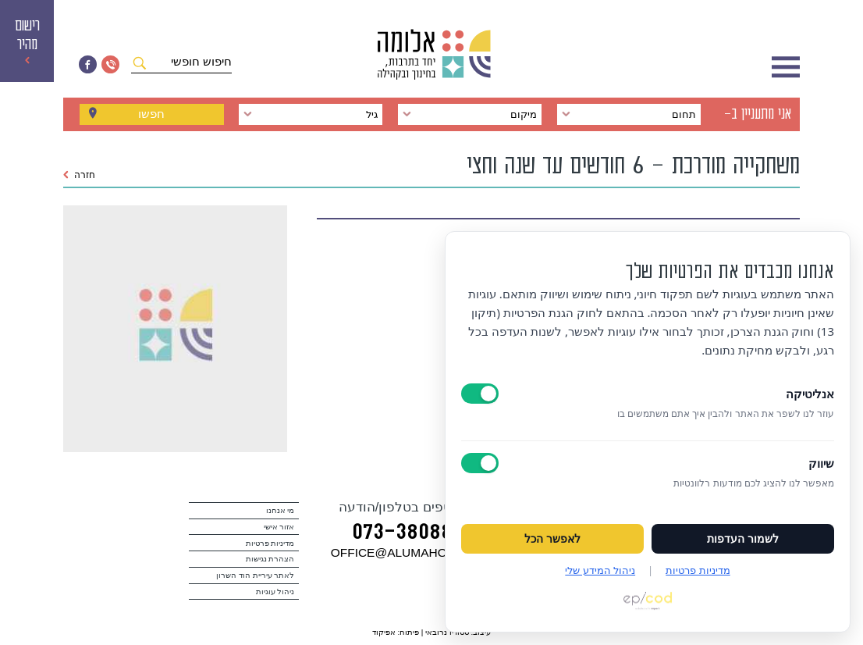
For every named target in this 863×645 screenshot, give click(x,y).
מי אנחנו (280, 510)
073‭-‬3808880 (414, 534)
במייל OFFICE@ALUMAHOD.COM (424, 552)
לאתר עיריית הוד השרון (255, 575)
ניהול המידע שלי (600, 570)
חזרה (79, 174)
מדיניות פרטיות (270, 543)
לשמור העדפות (743, 539)
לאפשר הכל (552, 539)
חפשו (151, 114)
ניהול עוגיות (275, 591)
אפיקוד (384, 632)
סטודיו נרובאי (447, 632)
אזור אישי (279, 526)
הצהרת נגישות (270, 558)
